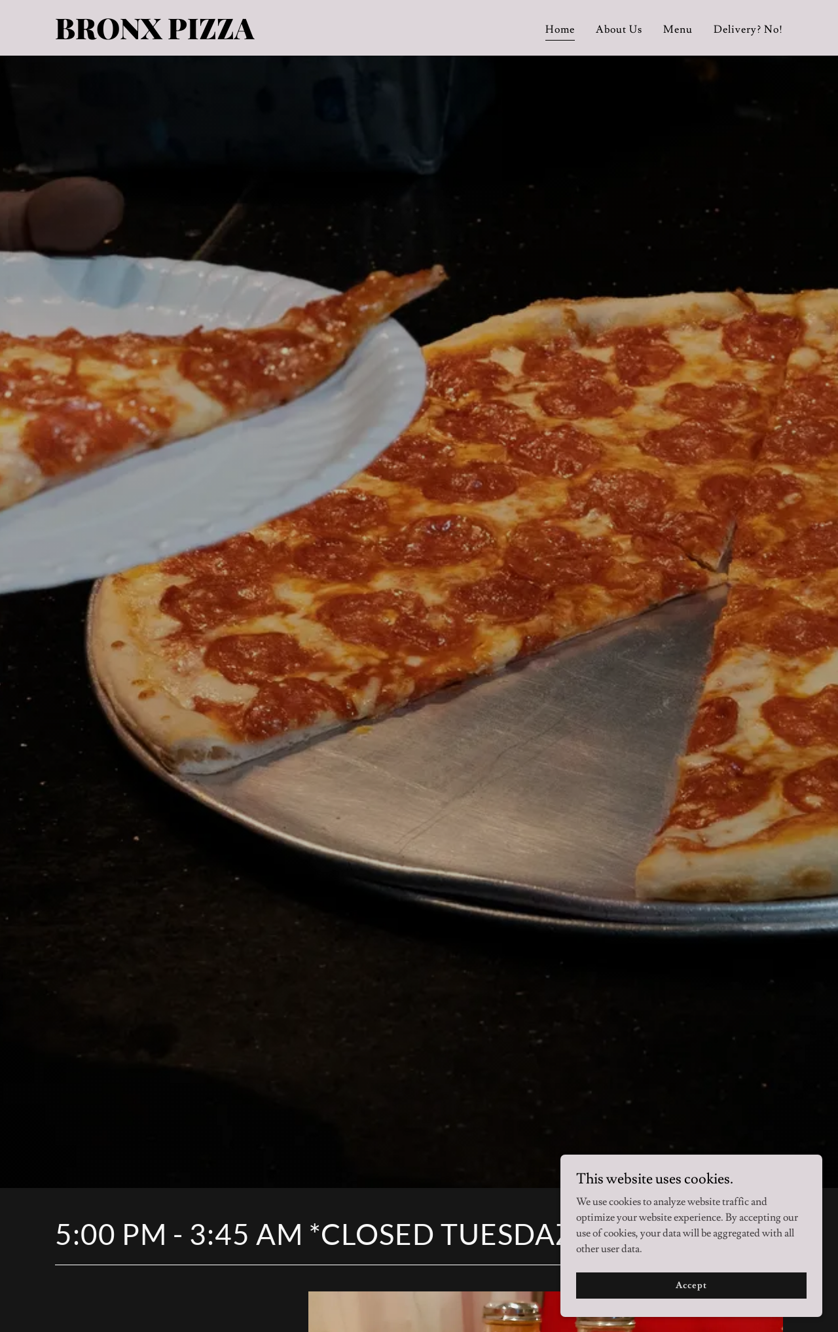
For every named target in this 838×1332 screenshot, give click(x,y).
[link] (182, 36)
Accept (691, 1285)
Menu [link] (678, 29)
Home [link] (560, 29)
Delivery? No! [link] (748, 29)
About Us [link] (619, 29)
